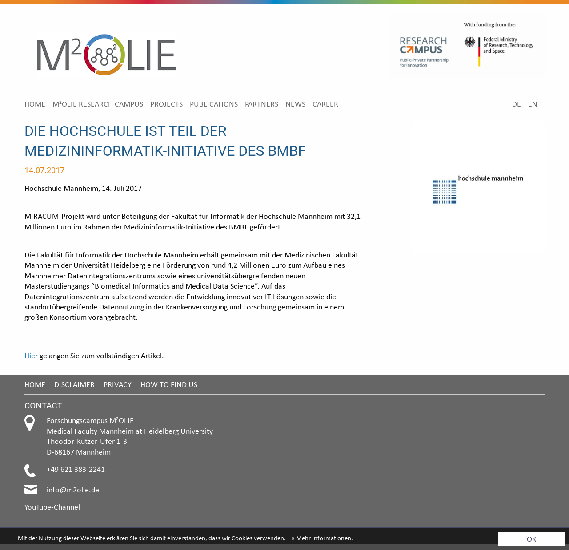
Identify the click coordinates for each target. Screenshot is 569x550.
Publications (214, 103)
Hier (31, 355)
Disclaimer (74, 384)
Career (325, 103)
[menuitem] (34, 104)
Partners (261, 103)
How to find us (168, 384)
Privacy (118, 384)
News (295, 103)
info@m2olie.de (73, 489)
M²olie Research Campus (97, 103)
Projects (166, 103)
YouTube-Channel (52, 507)
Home (34, 103)
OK (531, 538)
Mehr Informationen (323, 538)
